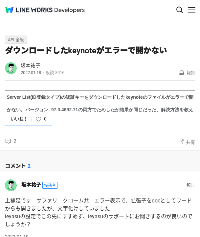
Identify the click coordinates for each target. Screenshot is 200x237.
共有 (190, 142)
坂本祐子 (30, 65)
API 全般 (16, 39)
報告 (191, 72)
